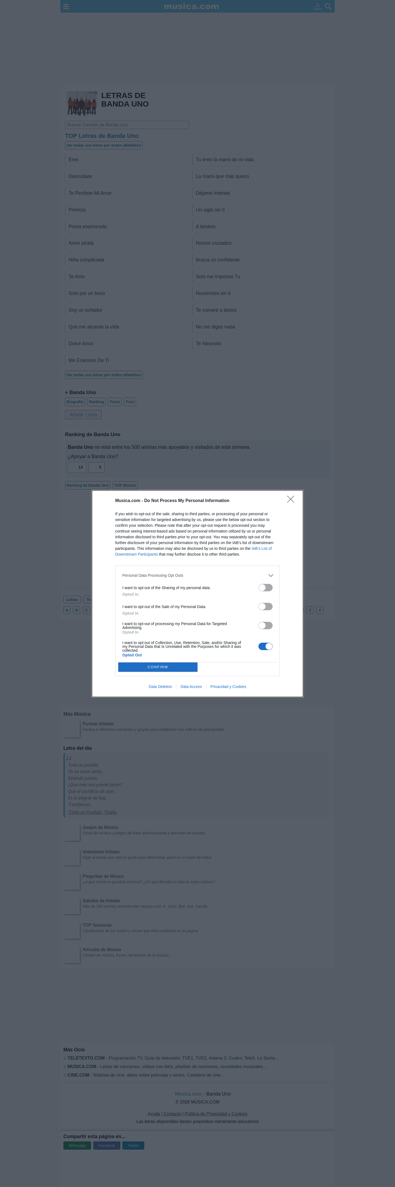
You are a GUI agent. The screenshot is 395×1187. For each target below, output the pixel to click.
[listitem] (197, 575)
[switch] (265, 587)
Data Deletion (160, 686)
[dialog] (197, 593)
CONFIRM (158, 667)
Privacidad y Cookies (228, 686)
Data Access (191, 686)
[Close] (292, 501)
